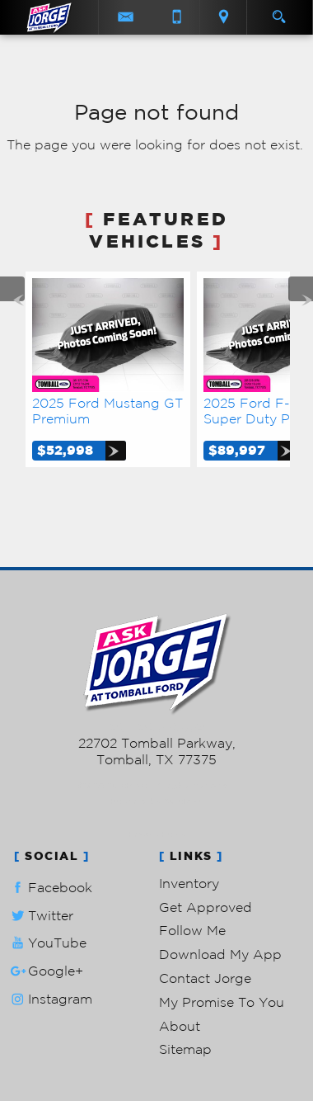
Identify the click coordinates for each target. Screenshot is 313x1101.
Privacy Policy (156, 834)
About (179, 1025)
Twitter (40, 915)
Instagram (49, 999)
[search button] (279, 11)
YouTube (46, 943)
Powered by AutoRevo (156, 801)
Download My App (220, 954)
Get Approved (205, 907)
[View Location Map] (223, 17)
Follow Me (192, 930)
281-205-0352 (157, 727)
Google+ (45, 971)
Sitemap (185, 1049)
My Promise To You (221, 1002)
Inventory (189, 883)
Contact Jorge (205, 978)
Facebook (49, 887)
